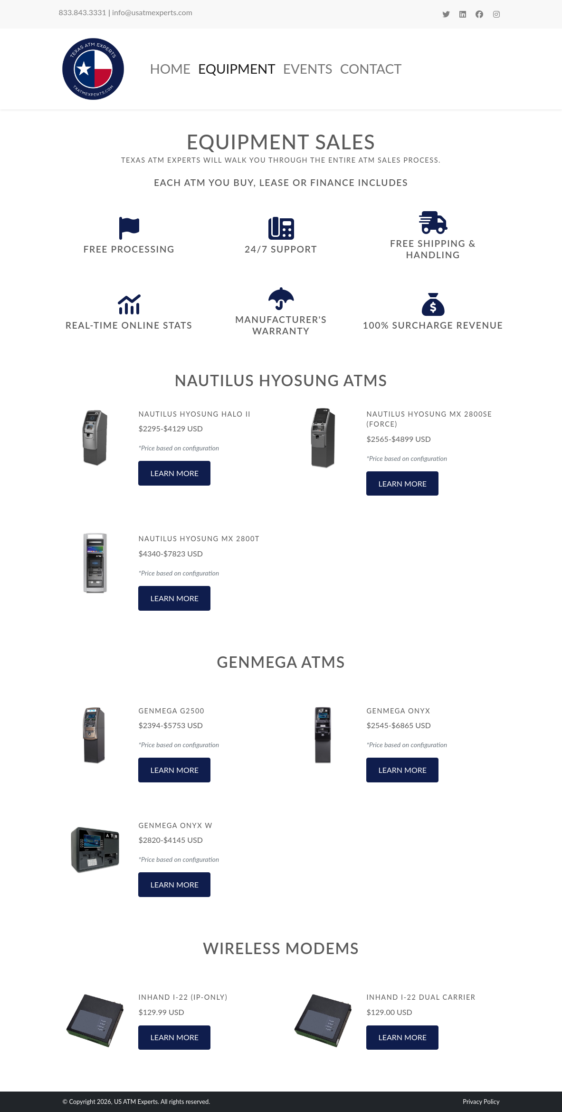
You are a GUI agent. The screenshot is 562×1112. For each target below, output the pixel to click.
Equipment (237, 68)
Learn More (174, 473)
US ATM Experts (136, 1101)
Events (308, 68)
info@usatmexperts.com (152, 12)
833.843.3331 (82, 12)
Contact (371, 68)
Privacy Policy (481, 1101)
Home (170, 68)
